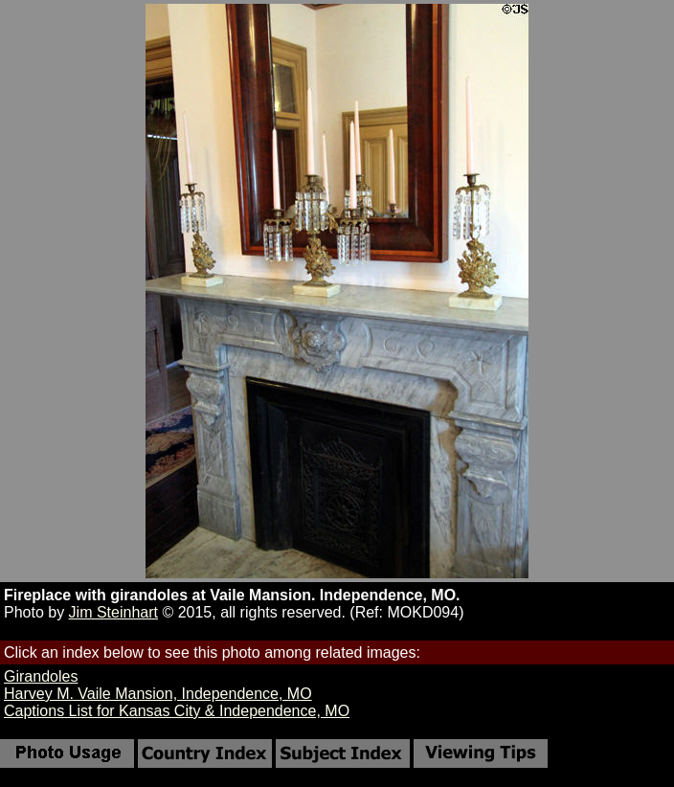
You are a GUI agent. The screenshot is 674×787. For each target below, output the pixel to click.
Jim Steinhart (113, 612)
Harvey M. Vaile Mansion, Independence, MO (158, 694)
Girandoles (41, 676)
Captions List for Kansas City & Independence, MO (176, 711)
